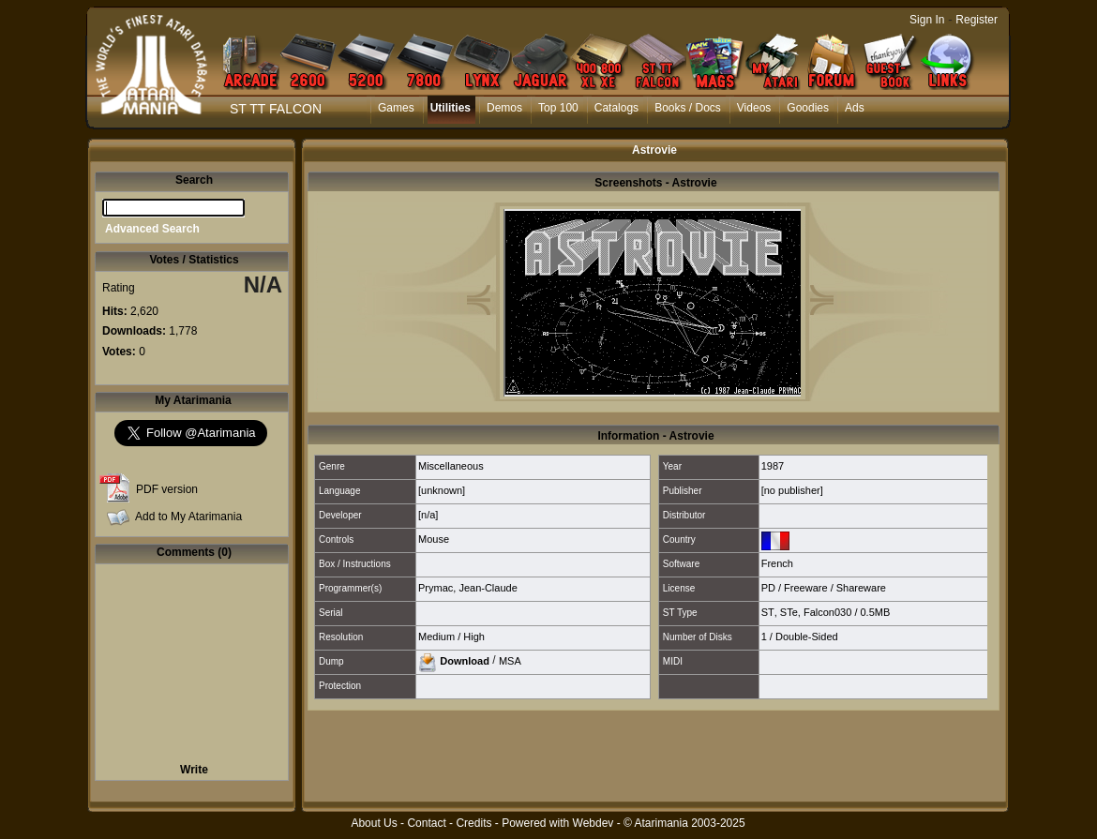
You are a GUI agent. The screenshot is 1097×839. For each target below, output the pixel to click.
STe (789, 612)
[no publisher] (792, 490)
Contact (426, 823)
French (777, 563)
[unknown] (441, 490)
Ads (854, 107)
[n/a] (428, 514)
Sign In (926, 19)
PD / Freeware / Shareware (823, 587)
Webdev (593, 823)
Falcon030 (827, 612)
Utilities (450, 107)
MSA (510, 660)
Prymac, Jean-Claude (468, 587)
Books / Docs (687, 107)
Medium (436, 636)
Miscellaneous (451, 466)
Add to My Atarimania (188, 516)
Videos (754, 107)
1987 (772, 466)
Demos (504, 107)
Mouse (433, 539)
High (474, 636)
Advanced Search (152, 228)
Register (976, 19)
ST (767, 612)
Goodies (808, 107)
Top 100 (558, 107)
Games (396, 107)
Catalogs (616, 107)
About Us (374, 823)
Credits (473, 823)
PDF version (167, 489)
